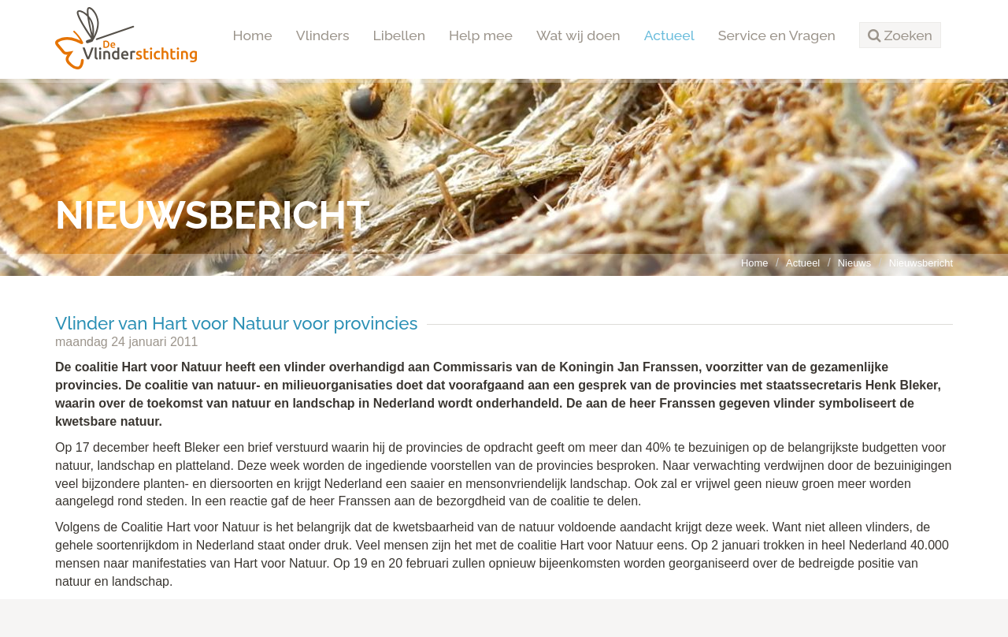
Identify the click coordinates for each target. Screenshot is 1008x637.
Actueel (669, 35)
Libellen (399, 35)
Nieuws (854, 263)
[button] (900, 35)
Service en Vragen (777, 35)
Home (252, 35)
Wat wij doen (578, 35)
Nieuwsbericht (921, 263)
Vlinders (323, 35)
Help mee (481, 35)
